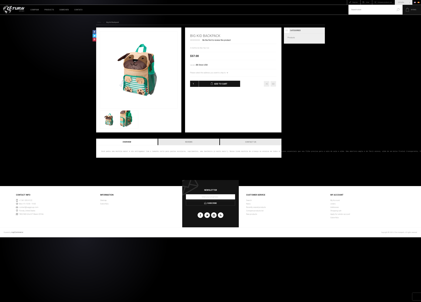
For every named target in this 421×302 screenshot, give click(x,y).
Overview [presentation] (127, 142)
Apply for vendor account (340, 214)
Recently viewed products (256, 207)
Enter (367, 2)
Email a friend (273, 84)
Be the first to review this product (216, 40)
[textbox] (371, 10)
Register (355, 2)
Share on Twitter (94, 36)
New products (251, 214)
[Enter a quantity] (192, 84)
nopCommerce (17, 232)
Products (291, 38)
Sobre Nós (104, 204)
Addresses (334, 207)
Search (398, 10)
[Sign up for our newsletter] (210, 196)
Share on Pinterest (94, 39)
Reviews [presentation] (188, 142)
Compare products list (384, 2)
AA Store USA (202, 65)
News (248, 204)
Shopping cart (335, 211)
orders (333, 204)
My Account (335, 200)
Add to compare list (266, 84)
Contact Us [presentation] (250, 142)
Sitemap (103, 200)
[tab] (127, 142)
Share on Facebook (94, 32)
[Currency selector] (403, 2)
